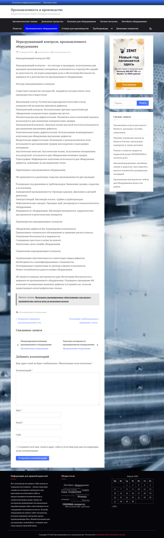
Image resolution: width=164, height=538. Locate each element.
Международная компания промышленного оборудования (36, 343)
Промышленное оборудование (41, 28)
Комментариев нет (62, 52)
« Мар (114, 506)
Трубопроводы (100, 28)
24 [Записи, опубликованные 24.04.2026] (139, 497)
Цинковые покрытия (127, 28)
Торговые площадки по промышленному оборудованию (78, 343)
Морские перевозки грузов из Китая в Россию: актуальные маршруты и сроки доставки (128, 141)
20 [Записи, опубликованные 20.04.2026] (115, 497)
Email (19, 422)
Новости (17, 28)
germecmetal (43, 51)
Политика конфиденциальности (26, 2)
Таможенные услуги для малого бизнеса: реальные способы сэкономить (130, 129)
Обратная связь (50, 2)
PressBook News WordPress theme (110, 535)
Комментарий (24, 370)
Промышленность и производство (37, 10)
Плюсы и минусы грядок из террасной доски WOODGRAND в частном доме (130, 154)
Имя (19, 410)
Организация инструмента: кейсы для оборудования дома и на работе (131, 183)
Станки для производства (75, 28)
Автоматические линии (24, 21)
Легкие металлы (108, 21)
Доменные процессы (52, 21)
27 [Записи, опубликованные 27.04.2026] (115, 501)
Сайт (18, 434)
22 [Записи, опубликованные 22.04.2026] (127, 497)
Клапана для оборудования (81, 21)
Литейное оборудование (134, 21)
